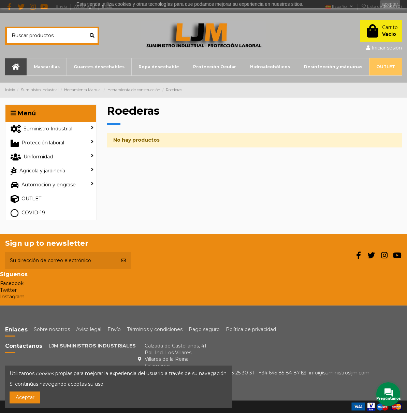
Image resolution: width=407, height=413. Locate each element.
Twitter (8, 290)
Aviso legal (88, 329)
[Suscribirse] (123, 260)
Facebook (12, 283)
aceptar (390, 4)
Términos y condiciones (155, 329)
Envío (114, 329)
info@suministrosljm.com (339, 373)
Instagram (12, 297)
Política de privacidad (251, 329)
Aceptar (25, 397)
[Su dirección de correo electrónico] (60, 260)
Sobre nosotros (52, 329)
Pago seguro (204, 329)
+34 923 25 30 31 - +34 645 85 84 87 (257, 373)
